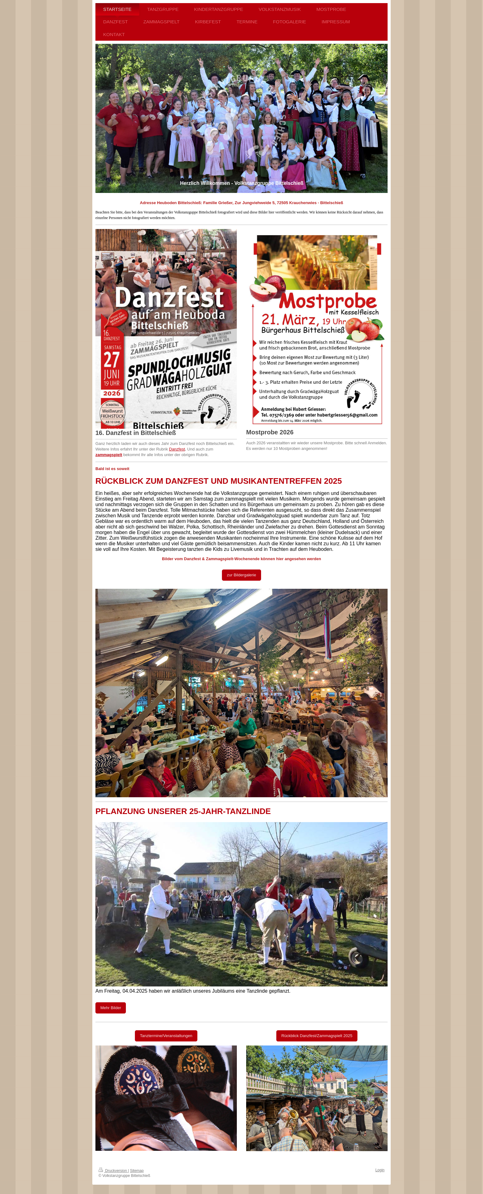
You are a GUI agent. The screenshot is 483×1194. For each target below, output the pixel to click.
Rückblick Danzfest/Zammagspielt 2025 (316, 1035)
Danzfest (177, 449)
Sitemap (137, 1171)
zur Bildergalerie (241, 575)
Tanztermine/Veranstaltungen (166, 1035)
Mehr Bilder (110, 1007)
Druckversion (113, 1171)
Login (379, 1170)
